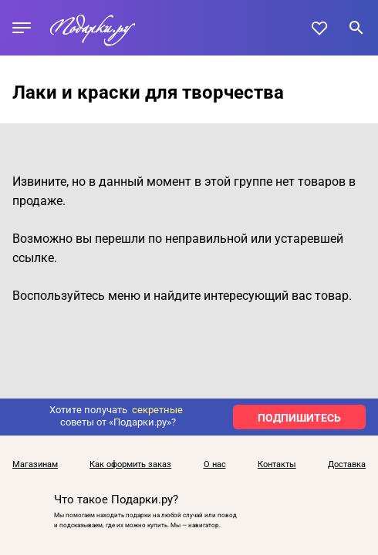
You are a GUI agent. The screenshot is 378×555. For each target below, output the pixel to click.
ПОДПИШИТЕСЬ (299, 418)
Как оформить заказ (130, 464)
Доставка (347, 464)
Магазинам (35, 464)
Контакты (277, 464)
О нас (215, 464)
